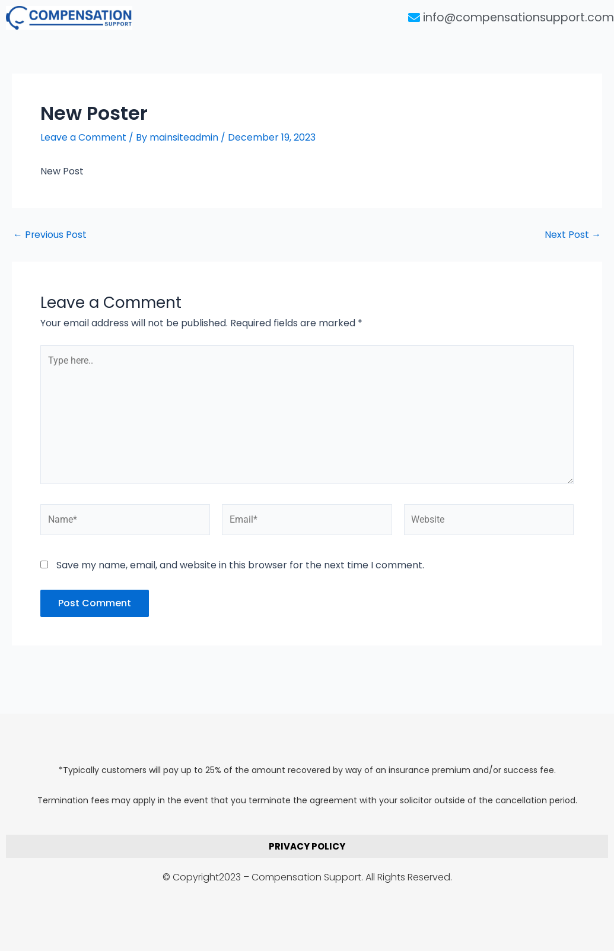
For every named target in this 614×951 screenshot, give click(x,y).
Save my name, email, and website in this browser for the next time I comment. (240, 567)
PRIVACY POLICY (307, 847)
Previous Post (50, 234)
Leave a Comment (83, 137)
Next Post (573, 234)
